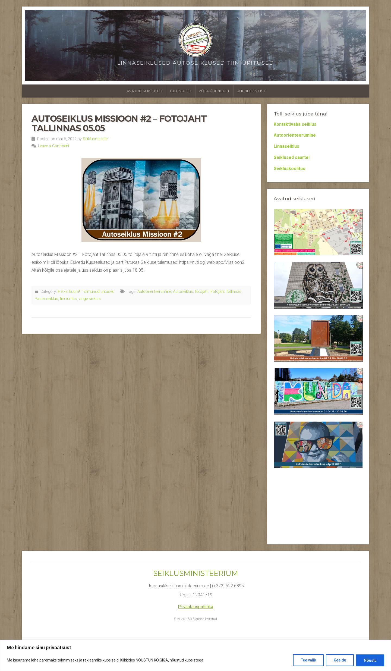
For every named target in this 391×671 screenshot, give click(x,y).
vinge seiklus (90, 298)
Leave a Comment (53, 146)
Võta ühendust (214, 91)
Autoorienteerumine (154, 291)
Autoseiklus (183, 291)
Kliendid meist (251, 91)
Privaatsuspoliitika (195, 606)
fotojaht (202, 291)
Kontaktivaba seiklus (295, 124)
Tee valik (307, 660)
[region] (195, 655)
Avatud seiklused (145, 91)
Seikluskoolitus (289, 168)
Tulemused (180, 91)
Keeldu (339, 660)
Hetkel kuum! (69, 291)
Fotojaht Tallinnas (225, 291)
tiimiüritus (68, 298)
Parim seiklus (46, 298)
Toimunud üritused (98, 291)
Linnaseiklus (286, 146)
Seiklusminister (96, 139)
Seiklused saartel (292, 157)
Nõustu (370, 660)
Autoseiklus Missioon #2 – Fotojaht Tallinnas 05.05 (118, 123)
